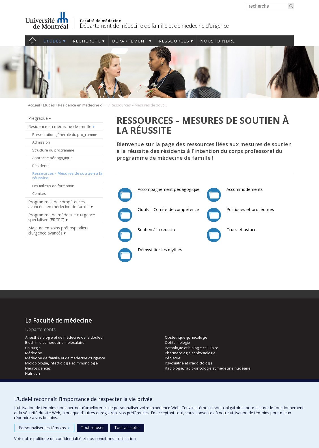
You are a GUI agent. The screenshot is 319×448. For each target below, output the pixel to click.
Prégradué (38, 118)
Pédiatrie (172, 357)
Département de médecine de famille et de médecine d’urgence (154, 25)
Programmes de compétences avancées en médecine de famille (59, 204)
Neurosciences (38, 368)
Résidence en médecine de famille (82, 105)
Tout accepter (127, 427)
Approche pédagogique (52, 157)
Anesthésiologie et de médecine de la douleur (64, 337)
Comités (39, 193)
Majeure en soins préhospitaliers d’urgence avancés (58, 230)
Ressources (174, 41)
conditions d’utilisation (115, 438)
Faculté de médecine (100, 20)
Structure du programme (53, 150)
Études (52, 41)
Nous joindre (217, 41)
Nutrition (32, 373)
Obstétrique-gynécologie (186, 337)
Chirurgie (33, 347)
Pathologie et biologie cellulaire (191, 347)
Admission (41, 142)
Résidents (40, 165)
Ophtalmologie (177, 342)
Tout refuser (92, 427)
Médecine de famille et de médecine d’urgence (65, 357)
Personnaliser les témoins (44, 427)
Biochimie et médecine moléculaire (55, 342)
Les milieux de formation (53, 185)
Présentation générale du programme (64, 134)
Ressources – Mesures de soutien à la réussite (67, 175)
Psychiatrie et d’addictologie (189, 363)
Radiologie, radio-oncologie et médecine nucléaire (208, 368)
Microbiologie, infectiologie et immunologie (61, 363)
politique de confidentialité (57, 438)
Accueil (32, 40)
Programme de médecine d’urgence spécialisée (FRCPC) (61, 217)
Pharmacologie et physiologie (190, 352)
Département (130, 41)
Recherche (87, 41)
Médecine (33, 352)
